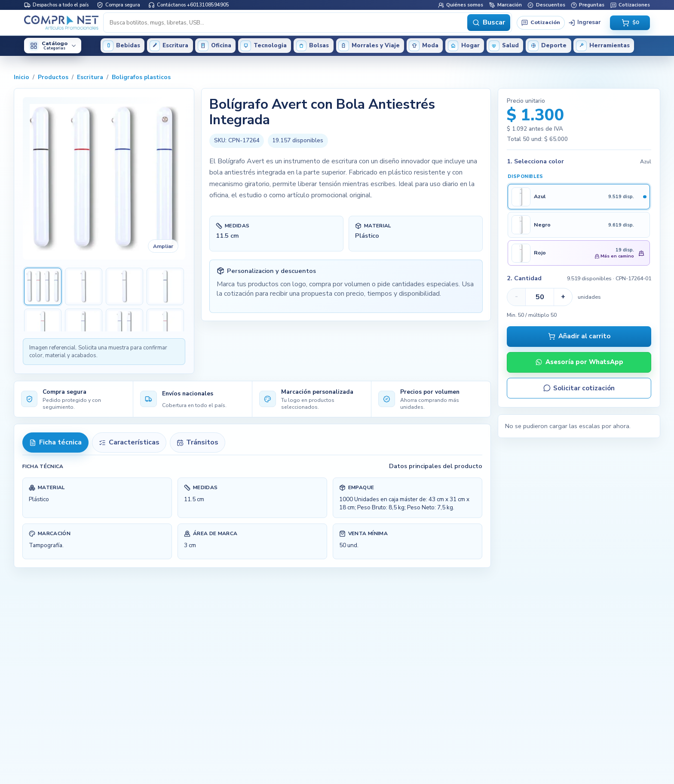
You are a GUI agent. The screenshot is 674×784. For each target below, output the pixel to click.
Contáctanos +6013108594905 (188, 4)
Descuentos (546, 4)
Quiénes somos (460, 4)
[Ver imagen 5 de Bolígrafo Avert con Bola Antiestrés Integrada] (42, 327)
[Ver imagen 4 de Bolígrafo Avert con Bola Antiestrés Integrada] (165, 286)
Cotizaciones (630, 4)
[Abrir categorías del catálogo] (52, 45)
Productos (53, 77)
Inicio (21, 77)
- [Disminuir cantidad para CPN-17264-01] (516, 296)
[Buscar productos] (286, 22)
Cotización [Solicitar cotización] (540, 22)
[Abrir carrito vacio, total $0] (630, 22)
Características (129, 442)
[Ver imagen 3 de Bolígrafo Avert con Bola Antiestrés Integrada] (124, 286)
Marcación (505, 4)
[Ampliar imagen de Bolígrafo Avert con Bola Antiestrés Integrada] (104, 178)
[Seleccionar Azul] (579, 196)
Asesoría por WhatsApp (579, 362)
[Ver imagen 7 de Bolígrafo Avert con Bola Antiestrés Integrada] (124, 327)
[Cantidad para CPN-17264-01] (539, 297)
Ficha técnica (55, 442)
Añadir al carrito (579, 336)
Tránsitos (197, 442)
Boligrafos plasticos (141, 77)
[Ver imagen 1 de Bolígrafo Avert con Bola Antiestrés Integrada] (42, 286)
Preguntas (587, 4)
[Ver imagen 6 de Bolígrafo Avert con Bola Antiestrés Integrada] (83, 327)
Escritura (90, 77)
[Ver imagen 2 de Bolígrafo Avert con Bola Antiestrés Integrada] (83, 286)
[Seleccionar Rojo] (579, 253)
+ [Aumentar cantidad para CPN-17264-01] (563, 296)
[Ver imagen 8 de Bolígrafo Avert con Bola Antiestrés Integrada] (165, 327)
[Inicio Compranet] (61, 22)
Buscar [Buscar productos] (488, 22)
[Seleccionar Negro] (579, 224)
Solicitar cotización (579, 388)
